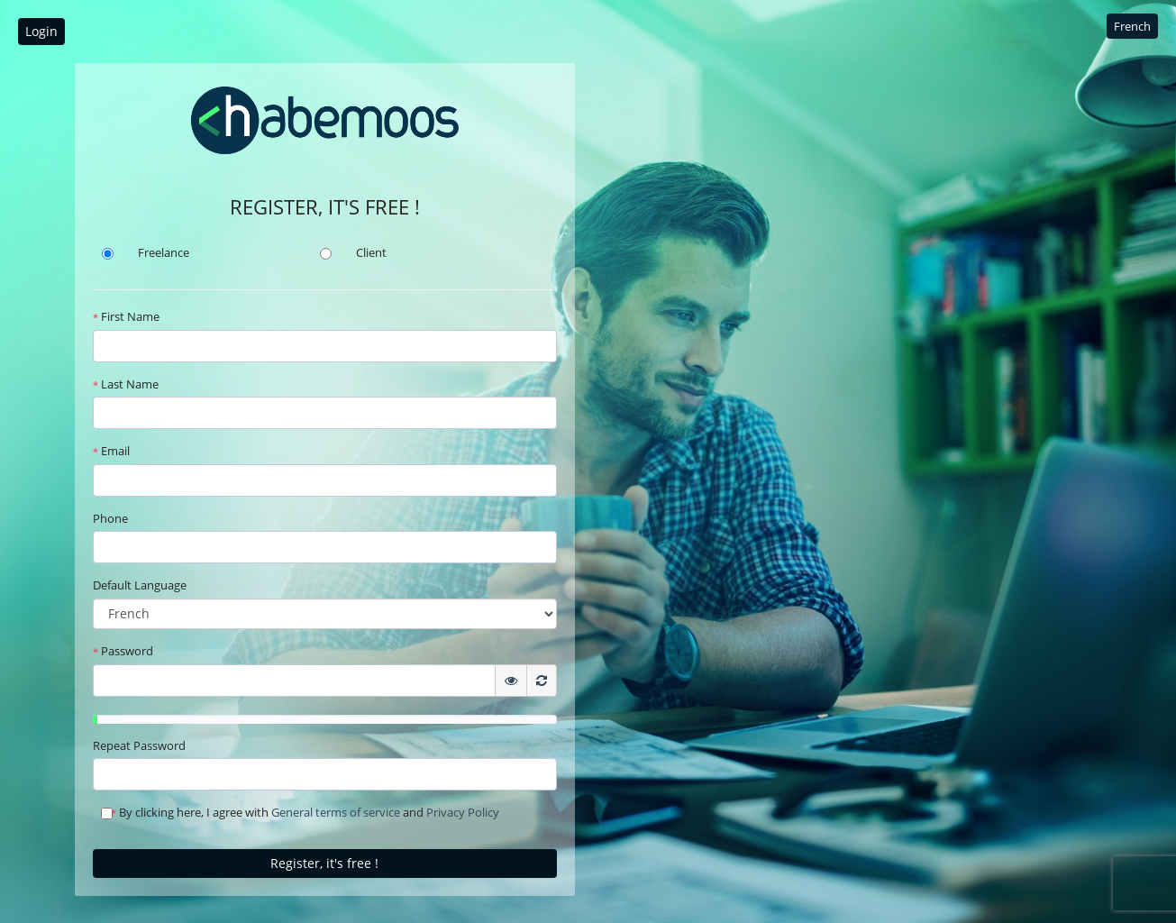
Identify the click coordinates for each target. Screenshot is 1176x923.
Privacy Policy (462, 812)
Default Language (140, 585)
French (1132, 26)
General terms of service (335, 812)
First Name (126, 316)
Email (111, 451)
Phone (110, 518)
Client (371, 252)
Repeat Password (139, 745)
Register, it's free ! (324, 863)
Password (123, 651)
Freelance (163, 252)
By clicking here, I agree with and (300, 812)
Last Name (126, 384)
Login (41, 31)
